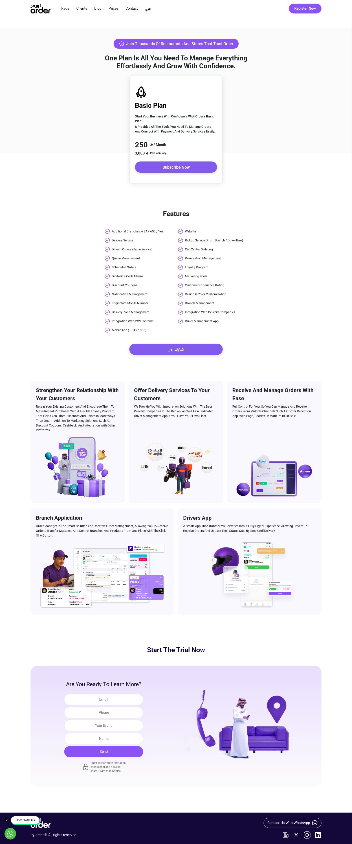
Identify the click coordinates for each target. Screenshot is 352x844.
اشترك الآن (176, 349)
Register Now (305, 8)
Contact (131, 8)
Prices (113, 8)
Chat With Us (25, 820)
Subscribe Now (176, 167)
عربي (148, 8)
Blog (97, 8)
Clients (81, 8)
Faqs (65, 8)
